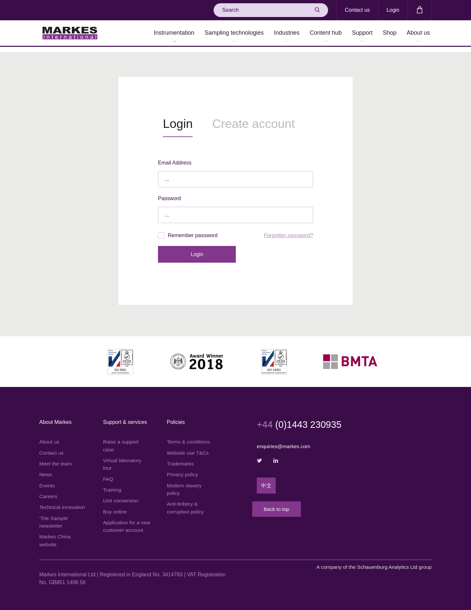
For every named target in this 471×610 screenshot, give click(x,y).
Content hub (316, 33)
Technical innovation (62, 503)
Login (393, 10)
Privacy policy (183, 470)
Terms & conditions (189, 436)
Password (169, 193)
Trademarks (181, 459)
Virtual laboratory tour (123, 459)
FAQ (108, 474)
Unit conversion (121, 496)
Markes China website (55, 537)
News (45, 470)
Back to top (283, 507)
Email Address (174, 157)
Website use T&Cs (188, 447)
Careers (48, 492)
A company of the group (372, 564)
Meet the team (56, 459)
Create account (262, 119)
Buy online (115, 508)
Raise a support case (121, 440)
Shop (385, 33)
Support (355, 33)
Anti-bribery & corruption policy (186, 504)
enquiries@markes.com (284, 441)
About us (416, 33)
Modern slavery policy (184, 485)
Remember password (188, 230)
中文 (266, 481)
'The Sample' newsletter (54, 518)
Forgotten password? (288, 230)
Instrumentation (155, 33)
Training (112, 485)
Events (47, 481)
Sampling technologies (218, 33)
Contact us (357, 10)
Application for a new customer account (122, 526)
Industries (274, 33)
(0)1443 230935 (301, 419)
